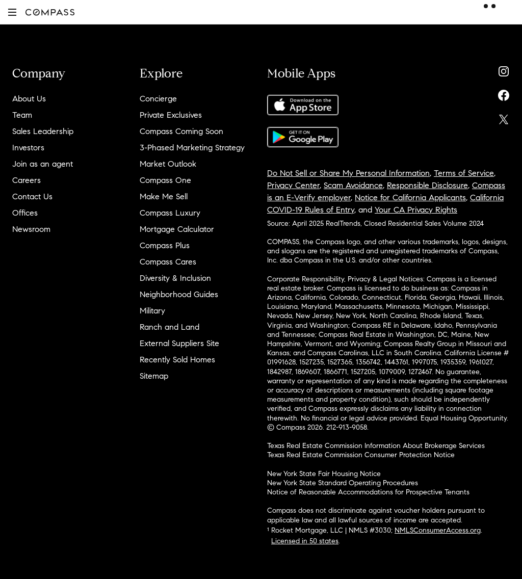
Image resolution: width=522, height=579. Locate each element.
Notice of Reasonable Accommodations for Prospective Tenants (368, 492)
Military (152, 310)
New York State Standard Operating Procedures (342, 483)
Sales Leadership (42, 131)
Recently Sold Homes (177, 359)
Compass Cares (168, 262)
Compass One (165, 180)
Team (22, 115)
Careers (26, 180)
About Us (29, 98)
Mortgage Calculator (177, 229)
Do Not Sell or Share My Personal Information (348, 173)
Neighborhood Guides (179, 294)
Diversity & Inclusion (175, 278)
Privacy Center (293, 185)
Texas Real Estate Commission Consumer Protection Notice (361, 455)
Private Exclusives (171, 115)
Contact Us (32, 196)
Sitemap (154, 376)
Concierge (158, 98)
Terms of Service (464, 173)
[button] (12, 12)
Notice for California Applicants (410, 197)
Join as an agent (42, 164)
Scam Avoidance (353, 185)
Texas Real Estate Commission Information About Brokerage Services (376, 445)
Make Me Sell (164, 196)
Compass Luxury (170, 213)
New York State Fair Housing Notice (324, 473)
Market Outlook (168, 164)
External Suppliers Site (179, 343)
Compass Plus (165, 245)
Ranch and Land (169, 327)
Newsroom (31, 229)
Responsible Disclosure (427, 185)
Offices (25, 213)
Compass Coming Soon (181, 131)
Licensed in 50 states (304, 541)
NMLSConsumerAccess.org (438, 530)
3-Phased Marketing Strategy (192, 147)
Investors (28, 147)
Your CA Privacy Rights (416, 210)
